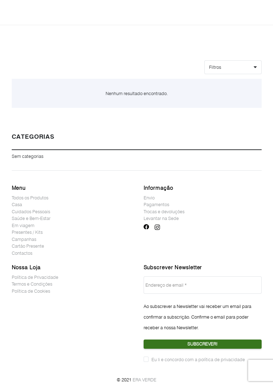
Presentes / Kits (27, 232)
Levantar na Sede (161, 218)
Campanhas (24, 239)
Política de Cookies (31, 291)
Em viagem (23, 225)
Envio (149, 197)
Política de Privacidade (35, 277)
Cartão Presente (28, 246)
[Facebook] (146, 227)
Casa (17, 204)
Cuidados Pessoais (31, 211)
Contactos (22, 253)
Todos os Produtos (30, 197)
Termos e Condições (32, 284)
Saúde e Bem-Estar (31, 218)
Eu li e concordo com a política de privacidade (198, 359)
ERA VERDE (144, 379)
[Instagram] (157, 227)
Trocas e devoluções (164, 211)
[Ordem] (232, 67)
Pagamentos (156, 204)
